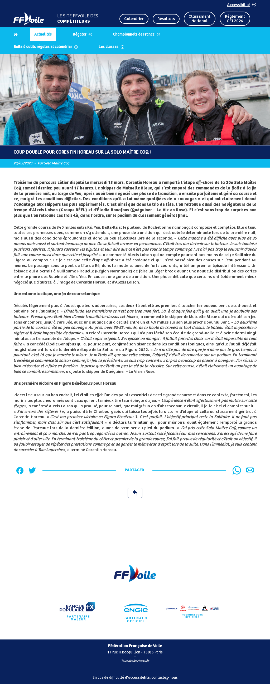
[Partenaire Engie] (135, 611)
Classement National (199, 18)
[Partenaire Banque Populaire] (77, 611)
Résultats (166, 19)
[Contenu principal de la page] (135, 307)
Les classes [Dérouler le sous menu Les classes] (108, 47)
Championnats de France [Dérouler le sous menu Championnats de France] (134, 34)
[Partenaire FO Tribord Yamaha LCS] (192, 611)
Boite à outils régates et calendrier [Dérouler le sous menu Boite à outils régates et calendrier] (43, 47)
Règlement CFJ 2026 (235, 18)
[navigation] (135, 41)
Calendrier (134, 19)
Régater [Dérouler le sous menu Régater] (79, 34)
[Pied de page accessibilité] (135, 675)
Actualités (43, 34)
